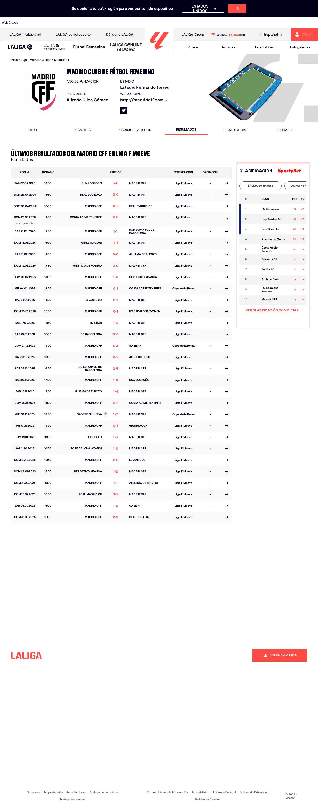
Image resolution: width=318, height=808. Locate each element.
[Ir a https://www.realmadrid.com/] (238, 22)
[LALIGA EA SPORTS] (20, 47)
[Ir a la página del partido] (227, 183)
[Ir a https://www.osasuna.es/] (59, 22)
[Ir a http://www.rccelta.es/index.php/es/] (178, 22)
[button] (20, 47)
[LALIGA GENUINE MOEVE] (126, 47)
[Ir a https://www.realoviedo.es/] (253, 22)
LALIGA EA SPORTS (260, 185)
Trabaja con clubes (72, 799)
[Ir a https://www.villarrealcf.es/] (312, 22)
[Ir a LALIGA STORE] (228, 34)
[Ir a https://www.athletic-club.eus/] (29, 22)
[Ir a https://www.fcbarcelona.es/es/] (104, 22)
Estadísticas (264, 47)
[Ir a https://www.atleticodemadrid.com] (44, 22)
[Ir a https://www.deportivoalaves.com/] (74, 22)
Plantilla (82, 130)
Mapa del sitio (53, 792)
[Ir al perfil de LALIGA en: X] (123, 110)
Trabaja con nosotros (104, 792)
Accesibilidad (200, 792)
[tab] (260, 185)
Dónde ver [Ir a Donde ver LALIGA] (119, 35)
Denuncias (33, 792)
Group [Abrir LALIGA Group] (193, 35)
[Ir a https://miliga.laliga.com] (304, 34)
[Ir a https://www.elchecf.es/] (89, 22)
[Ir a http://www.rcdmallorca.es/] (208, 22)
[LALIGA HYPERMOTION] (54, 47)
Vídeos (192, 47)
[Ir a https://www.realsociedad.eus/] (268, 22)
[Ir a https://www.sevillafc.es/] (283, 22)
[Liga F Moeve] (89, 47)
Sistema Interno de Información (167, 792)
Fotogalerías (300, 47)
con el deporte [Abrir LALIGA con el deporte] (73, 35)
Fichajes (286, 130)
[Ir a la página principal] (159, 52)
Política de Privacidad (254, 792)
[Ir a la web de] (289, 171)
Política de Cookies (207, 799)
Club (32, 130)
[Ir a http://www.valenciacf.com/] (297, 22)
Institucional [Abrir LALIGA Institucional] (25, 35)
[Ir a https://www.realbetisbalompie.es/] (223, 22)
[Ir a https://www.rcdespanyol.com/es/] (193, 22)
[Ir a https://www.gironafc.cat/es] (133, 22)
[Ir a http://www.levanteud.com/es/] (148, 22)
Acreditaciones (76, 792)
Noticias (228, 47)
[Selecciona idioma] (272, 35)
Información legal (224, 792)
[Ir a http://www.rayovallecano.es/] (163, 22)
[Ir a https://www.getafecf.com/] (118, 22)
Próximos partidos (134, 130)
